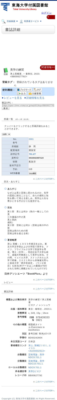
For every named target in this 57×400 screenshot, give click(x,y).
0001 (31, 139)
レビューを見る (13, 98)
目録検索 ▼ (9, 21)
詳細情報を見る (35, 98)
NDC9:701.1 (35, 367)
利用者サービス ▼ (30, 21)
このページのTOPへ (45, 179)
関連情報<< (48, 67)
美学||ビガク (34, 371)
